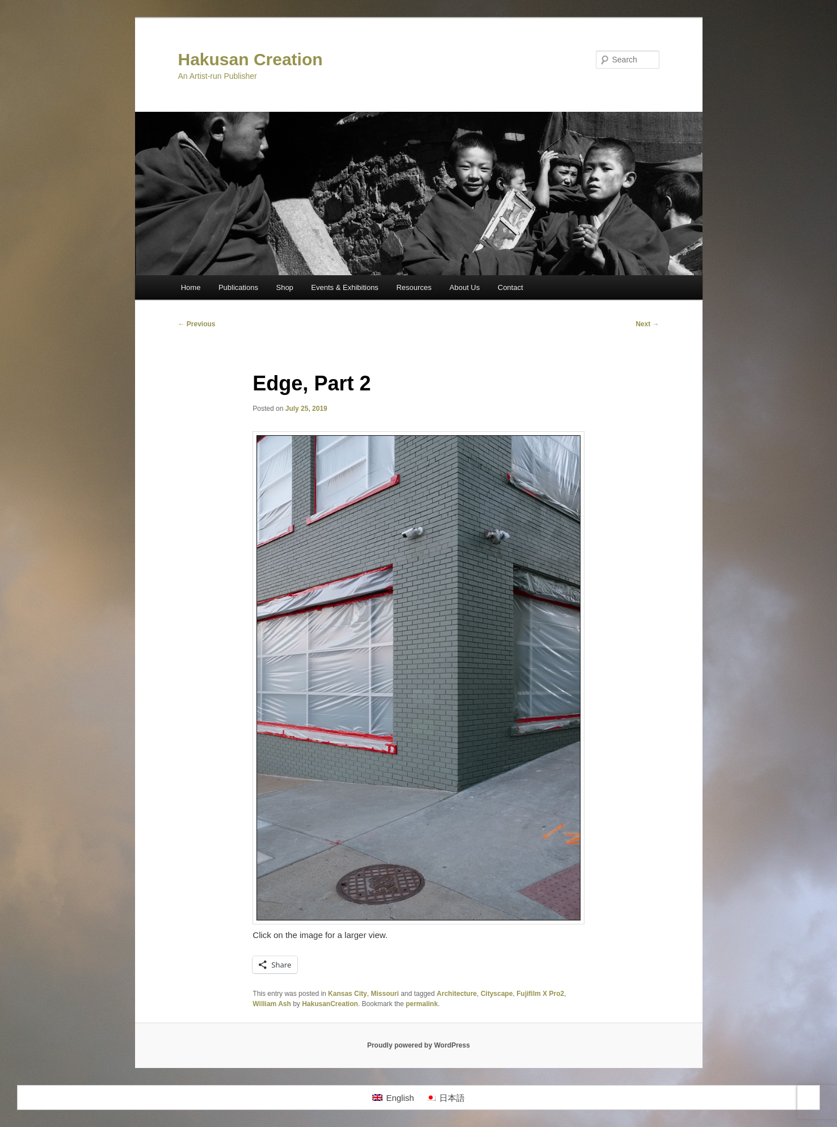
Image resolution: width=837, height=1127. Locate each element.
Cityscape (497, 994)
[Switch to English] (393, 1097)
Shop (284, 287)
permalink (422, 1004)
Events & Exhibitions (344, 287)
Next (647, 324)
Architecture (457, 994)
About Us (464, 287)
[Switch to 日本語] (445, 1097)
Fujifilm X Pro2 (540, 994)
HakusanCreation (330, 1004)
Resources (413, 287)
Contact (510, 287)
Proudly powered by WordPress (418, 1045)
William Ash (272, 1004)
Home (191, 287)
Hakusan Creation (250, 59)
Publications (238, 287)
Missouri (384, 994)
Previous (197, 324)
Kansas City (347, 994)
